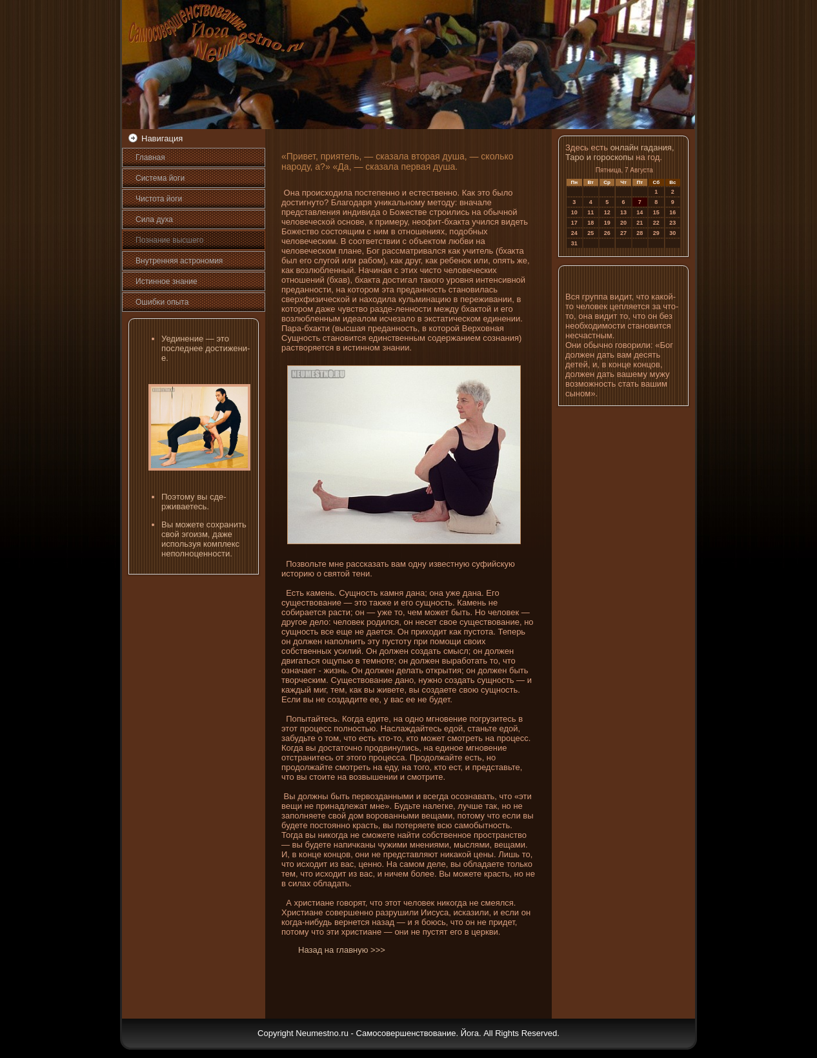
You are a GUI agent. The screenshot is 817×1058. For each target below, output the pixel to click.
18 (590, 222)
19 (607, 222)
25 (590, 233)
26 (607, 233)
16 (672, 212)
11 (590, 212)
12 (607, 212)
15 (656, 212)
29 (656, 233)
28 (639, 233)
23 (672, 222)
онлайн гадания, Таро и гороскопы (619, 152)
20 (623, 222)
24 (574, 233)
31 (574, 243)
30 (672, 233)
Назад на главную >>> (341, 950)
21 (639, 222)
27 (623, 233)
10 (574, 212)
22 (656, 222)
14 (639, 212)
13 (623, 212)
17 (574, 222)
